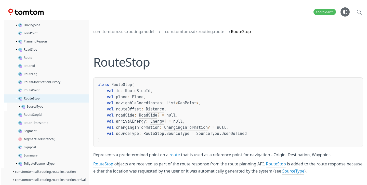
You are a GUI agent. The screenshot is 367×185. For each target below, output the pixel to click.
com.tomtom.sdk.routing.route (194, 31)
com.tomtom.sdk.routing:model (123, 31)
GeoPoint (187, 103)
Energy (157, 121)
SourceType (293, 171)
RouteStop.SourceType (166, 133)
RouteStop (121, 84)
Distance (155, 109)
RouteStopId (137, 90)
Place (137, 96)
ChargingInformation (186, 127)
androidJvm (325, 12)
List (171, 103)
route (174, 155)
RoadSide (148, 115)
